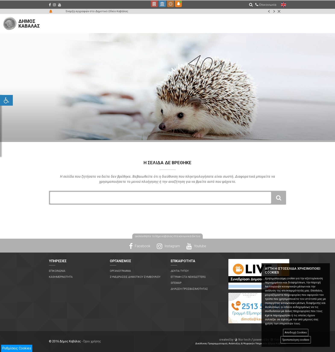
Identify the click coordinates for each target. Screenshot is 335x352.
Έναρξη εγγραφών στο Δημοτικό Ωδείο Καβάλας (97, 11)
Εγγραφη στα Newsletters (188, 276)
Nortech (235, 339)
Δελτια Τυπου (180, 270)
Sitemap (176, 282)
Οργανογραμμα (120, 270)
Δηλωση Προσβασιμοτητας (189, 288)
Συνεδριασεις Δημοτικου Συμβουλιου (135, 276)
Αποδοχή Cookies (296, 332)
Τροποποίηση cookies (295, 339)
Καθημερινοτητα (61, 276)
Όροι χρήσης (92, 341)
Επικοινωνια (57, 270)
